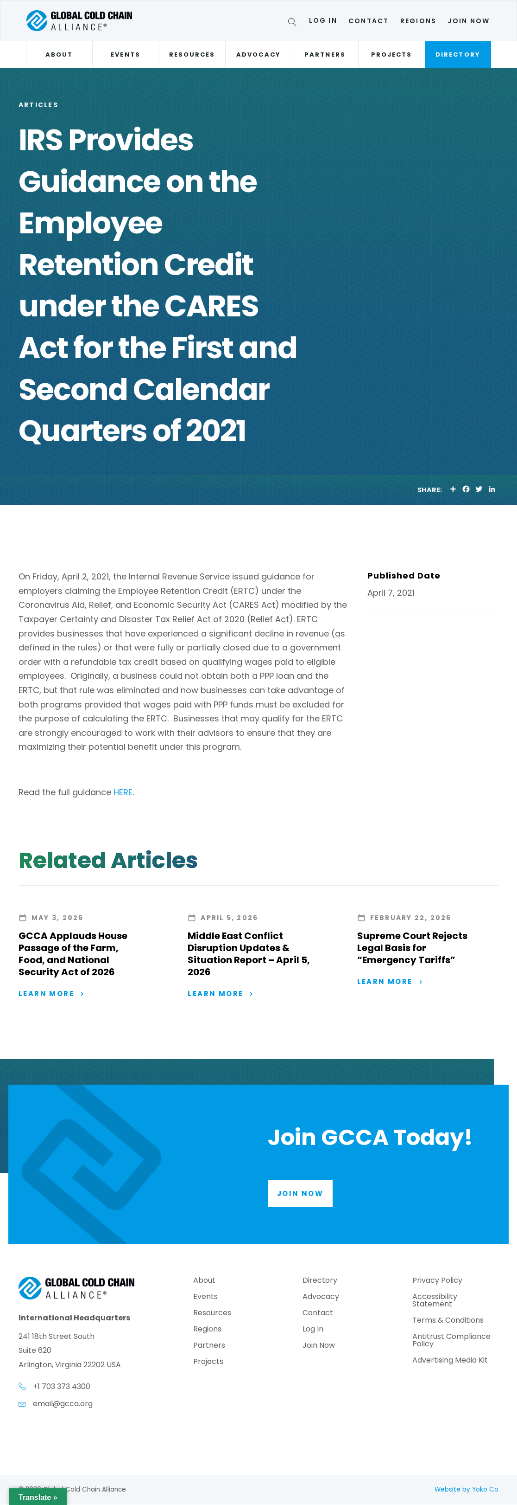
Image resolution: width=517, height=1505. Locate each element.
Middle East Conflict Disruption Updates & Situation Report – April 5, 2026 (249, 953)
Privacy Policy (437, 1281)
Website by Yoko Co (466, 1490)
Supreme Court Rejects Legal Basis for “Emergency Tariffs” (412, 947)
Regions (418, 21)
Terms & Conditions (448, 1321)
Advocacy (258, 54)
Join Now (469, 21)
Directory (457, 54)
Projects (391, 54)
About (59, 54)
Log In (323, 20)
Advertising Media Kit (450, 1361)
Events (125, 54)
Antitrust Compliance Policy (451, 1341)
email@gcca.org (63, 1404)
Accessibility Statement (434, 1301)
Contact (368, 21)
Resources (192, 54)
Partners (325, 54)
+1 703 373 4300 (61, 1387)
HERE (122, 792)
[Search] (293, 23)
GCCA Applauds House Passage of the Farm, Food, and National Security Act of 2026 (73, 953)
